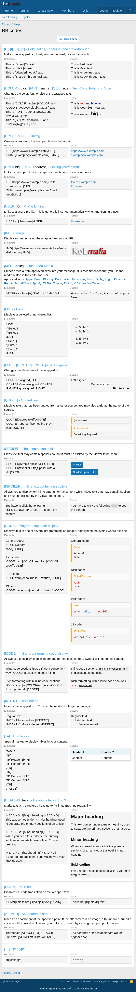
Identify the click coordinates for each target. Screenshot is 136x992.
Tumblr (57, 283)
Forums (24, 10)
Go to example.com (84, 182)
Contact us (64, 981)
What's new (45, 10)
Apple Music (33, 279)
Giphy (99, 279)
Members (68, 10)
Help (115, 981)
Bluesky (48, 279)
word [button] (114, 505)
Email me (77, 186)
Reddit (8, 283)
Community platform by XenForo (68, 988)
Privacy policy (102, 981)
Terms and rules (82, 981)
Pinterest (120, 279)
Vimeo (81, 283)
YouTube (93, 283)
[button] (32, 10)
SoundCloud (22, 283)
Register (25, 17)
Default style (11, 981)
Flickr (90, 279)
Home (9, 10)
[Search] (130, 10)
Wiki (85, 10)
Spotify (36, 283)
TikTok (47, 283)
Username (78, 221)
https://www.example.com (87, 151)
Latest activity (10, 17)
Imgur (108, 279)
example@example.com (87, 155)
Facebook (78, 279)
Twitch (68, 283)
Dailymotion (62, 279)
